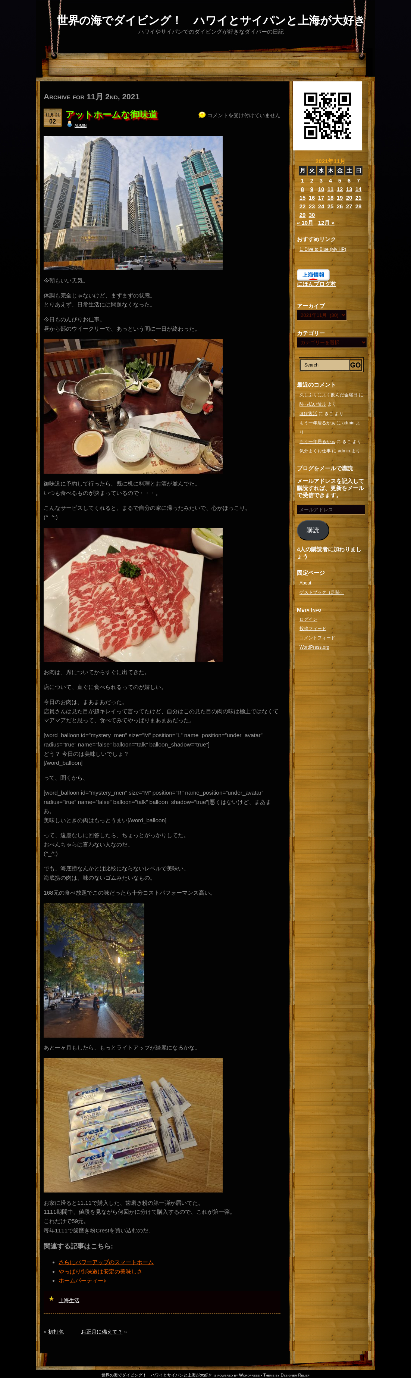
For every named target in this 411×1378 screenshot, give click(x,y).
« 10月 (305, 222)
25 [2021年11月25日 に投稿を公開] (330, 206)
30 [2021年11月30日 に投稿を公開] (312, 215)
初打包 (56, 1332)
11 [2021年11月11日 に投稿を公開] (330, 189)
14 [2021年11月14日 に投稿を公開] (358, 189)
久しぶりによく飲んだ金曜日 (328, 395)
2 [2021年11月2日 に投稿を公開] (311, 180)
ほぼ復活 (308, 413)
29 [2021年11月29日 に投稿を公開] (302, 215)
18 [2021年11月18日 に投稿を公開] (330, 197)
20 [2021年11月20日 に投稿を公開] (349, 197)
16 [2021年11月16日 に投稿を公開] (312, 197)
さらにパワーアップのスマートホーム (106, 1262)
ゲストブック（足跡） (321, 592)
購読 (313, 530)
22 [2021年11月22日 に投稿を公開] (302, 206)
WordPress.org (314, 647)
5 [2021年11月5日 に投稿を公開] (339, 180)
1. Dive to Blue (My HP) (322, 249)
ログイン (308, 619)
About (305, 583)
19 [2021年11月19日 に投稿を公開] (340, 197)
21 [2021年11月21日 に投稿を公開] (358, 197)
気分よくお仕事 (315, 450)
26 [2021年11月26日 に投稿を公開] (340, 206)
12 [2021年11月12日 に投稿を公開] (340, 189)
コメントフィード (317, 637)
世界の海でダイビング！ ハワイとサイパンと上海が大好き (211, 20)
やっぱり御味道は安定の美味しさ (100, 1271)
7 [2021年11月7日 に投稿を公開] (358, 180)
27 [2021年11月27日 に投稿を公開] (349, 206)
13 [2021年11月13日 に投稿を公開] (349, 189)
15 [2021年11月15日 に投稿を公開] (302, 197)
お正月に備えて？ (102, 1332)
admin (81, 125)
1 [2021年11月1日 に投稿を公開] (302, 180)
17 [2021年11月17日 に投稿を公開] (321, 197)
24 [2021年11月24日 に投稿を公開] (321, 206)
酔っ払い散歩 (312, 404)
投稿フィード (312, 628)
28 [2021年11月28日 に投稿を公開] (358, 206)
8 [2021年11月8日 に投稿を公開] (302, 189)
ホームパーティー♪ (82, 1280)
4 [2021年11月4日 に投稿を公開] (330, 180)
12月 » (326, 222)
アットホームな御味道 (111, 114)
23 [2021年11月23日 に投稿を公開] (312, 206)
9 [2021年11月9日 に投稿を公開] (311, 189)
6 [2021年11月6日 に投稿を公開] (349, 180)
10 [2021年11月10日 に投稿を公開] (321, 189)
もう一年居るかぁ (317, 422)
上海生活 (69, 1300)
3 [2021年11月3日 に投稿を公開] (321, 180)
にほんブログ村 (316, 284)
